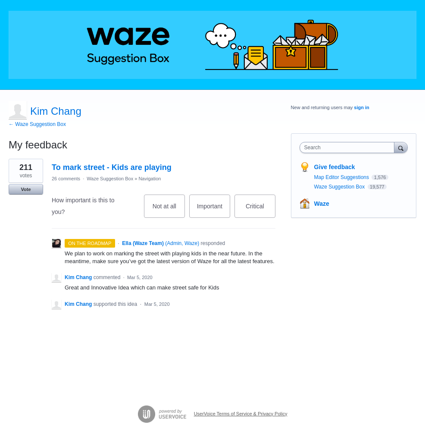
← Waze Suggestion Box (37, 124)
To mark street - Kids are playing (112, 167)
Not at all (169, 210)
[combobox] (349, 148)
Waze (321, 203)
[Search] (401, 147)
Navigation (149, 178)
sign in (361, 107)
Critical (260, 210)
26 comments (66, 178)
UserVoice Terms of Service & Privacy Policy (241, 413)
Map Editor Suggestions (342, 177)
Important (213, 210)
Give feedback (334, 166)
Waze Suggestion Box (110, 178)
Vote (26, 189)
